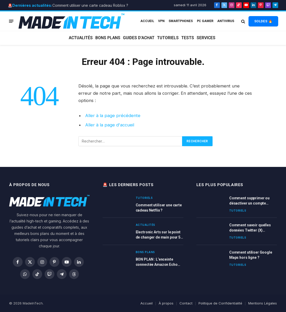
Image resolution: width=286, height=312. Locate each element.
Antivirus (225, 21)
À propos (166, 303)
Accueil (146, 303)
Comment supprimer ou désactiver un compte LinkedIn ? (249, 201)
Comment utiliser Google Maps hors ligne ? (250, 255)
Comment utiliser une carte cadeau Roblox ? (90, 5)
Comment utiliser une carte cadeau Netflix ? (159, 207)
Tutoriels (168, 38)
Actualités (81, 38)
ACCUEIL (147, 21)
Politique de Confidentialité (220, 303)
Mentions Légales (262, 303)
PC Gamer (205, 21)
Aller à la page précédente (112, 115)
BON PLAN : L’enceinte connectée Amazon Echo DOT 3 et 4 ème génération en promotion (158, 262)
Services (206, 38)
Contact (185, 303)
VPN (161, 21)
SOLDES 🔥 (263, 21)
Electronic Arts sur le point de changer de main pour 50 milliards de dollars (159, 235)
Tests (187, 38)
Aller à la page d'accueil (109, 124)
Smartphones (181, 21)
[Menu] (11, 21)
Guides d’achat (138, 38)
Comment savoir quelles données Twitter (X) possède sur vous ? (250, 228)
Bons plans (107, 38)
